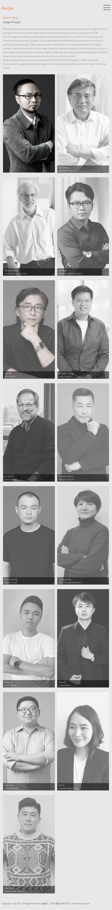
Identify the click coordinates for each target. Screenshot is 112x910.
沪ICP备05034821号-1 (60, 903)
